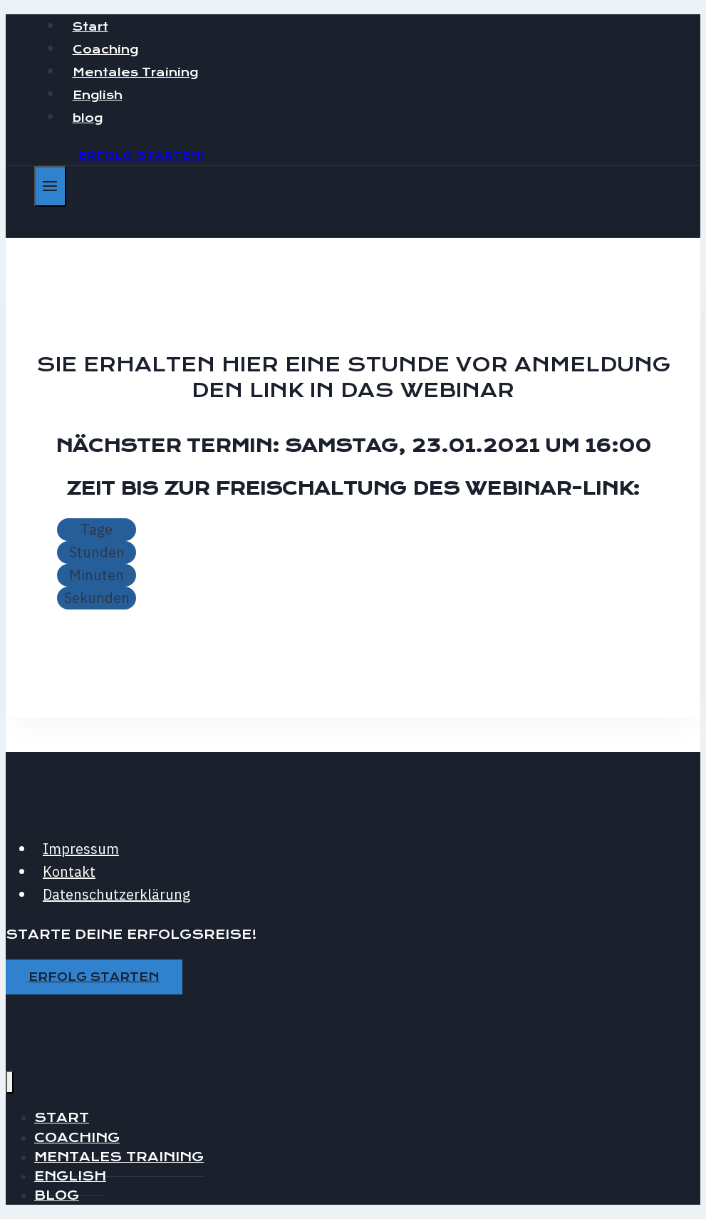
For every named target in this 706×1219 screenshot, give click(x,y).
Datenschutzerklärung (116, 894)
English (98, 95)
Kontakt (69, 871)
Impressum (81, 848)
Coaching (105, 49)
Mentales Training (135, 72)
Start (90, 27)
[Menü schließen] (10, 1082)
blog (88, 118)
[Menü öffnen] (50, 186)
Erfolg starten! (141, 155)
